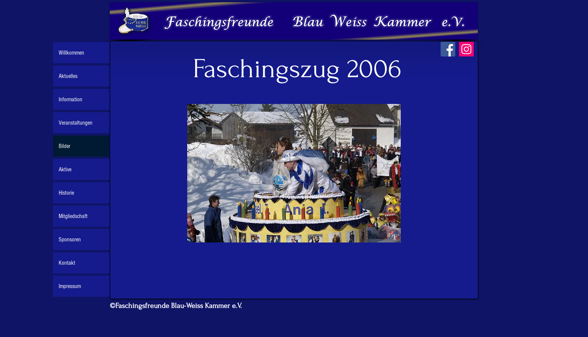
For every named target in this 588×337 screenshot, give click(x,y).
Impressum (70, 286)
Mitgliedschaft (73, 216)
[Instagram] (466, 49)
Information (70, 99)
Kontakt (67, 262)
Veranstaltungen (75, 122)
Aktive (65, 169)
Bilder (64, 146)
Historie (66, 192)
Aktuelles (68, 76)
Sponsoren (70, 239)
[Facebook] (448, 49)
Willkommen (71, 52)
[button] (294, 173)
